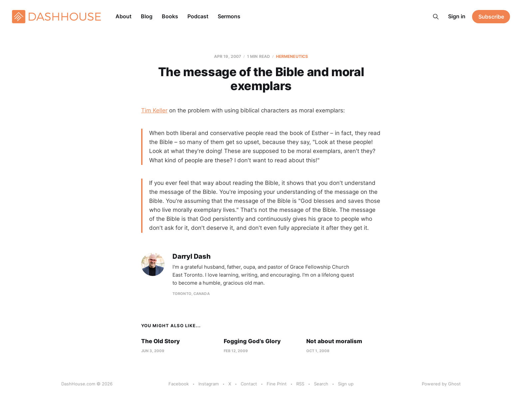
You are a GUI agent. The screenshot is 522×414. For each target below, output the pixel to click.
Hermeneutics (292, 56)
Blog (146, 16)
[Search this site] (436, 17)
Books (170, 16)
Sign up (346, 383)
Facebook (178, 383)
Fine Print (277, 383)
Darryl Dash (191, 256)
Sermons (229, 16)
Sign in (456, 16)
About (123, 16)
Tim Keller (154, 110)
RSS (300, 383)
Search (321, 383)
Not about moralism (334, 341)
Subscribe (491, 16)
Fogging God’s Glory (252, 341)
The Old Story (160, 341)
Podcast (197, 16)
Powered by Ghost (441, 383)
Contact (249, 383)
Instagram (208, 383)
